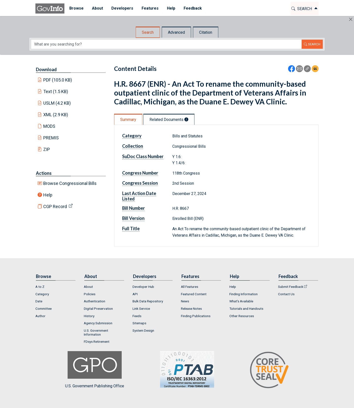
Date (38, 301)
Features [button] (149, 8)
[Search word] (166, 44)
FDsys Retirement (96, 341)
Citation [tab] (205, 32)
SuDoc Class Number (142, 156)
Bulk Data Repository (148, 301)
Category (132, 135)
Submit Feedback (290, 287)
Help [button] (170, 8)
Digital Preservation (98, 308)
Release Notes (191, 308)
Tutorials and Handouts (246, 308)
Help (47, 194)
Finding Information (243, 294)
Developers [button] (122, 8)
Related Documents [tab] (168, 119)
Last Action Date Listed (139, 196)
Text (55, 91)
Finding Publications (195, 316)
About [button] (96, 8)
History (89, 316)
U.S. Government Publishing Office (184, 369)
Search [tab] (148, 32)
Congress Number (140, 173)
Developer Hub (143, 287)
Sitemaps (139, 323)
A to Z (39, 287)
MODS (49, 126)
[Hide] (350, 19)
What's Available (241, 301)
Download (46, 69)
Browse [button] (76, 8)
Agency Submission (98, 323)
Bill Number (133, 208)
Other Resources (241, 316)
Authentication (94, 301)
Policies (89, 294)
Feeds (137, 316)
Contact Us (286, 294)
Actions (44, 173)
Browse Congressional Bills (70, 183)
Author (40, 316)
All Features (189, 287)
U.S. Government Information (96, 332)
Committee (43, 308)
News (185, 301)
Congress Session (140, 183)
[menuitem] (75, 8)
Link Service (141, 308)
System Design (143, 330)
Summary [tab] (128, 119)
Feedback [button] (192, 8)
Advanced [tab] (176, 32)
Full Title (131, 228)
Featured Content (193, 294)
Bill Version (133, 218)
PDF (57, 79)
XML (55, 114)
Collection (132, 146)
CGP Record (55, 206)
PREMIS (51, 137)
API (135, 294)
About (88, 287)
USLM (57, 103)
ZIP (46, 149)
